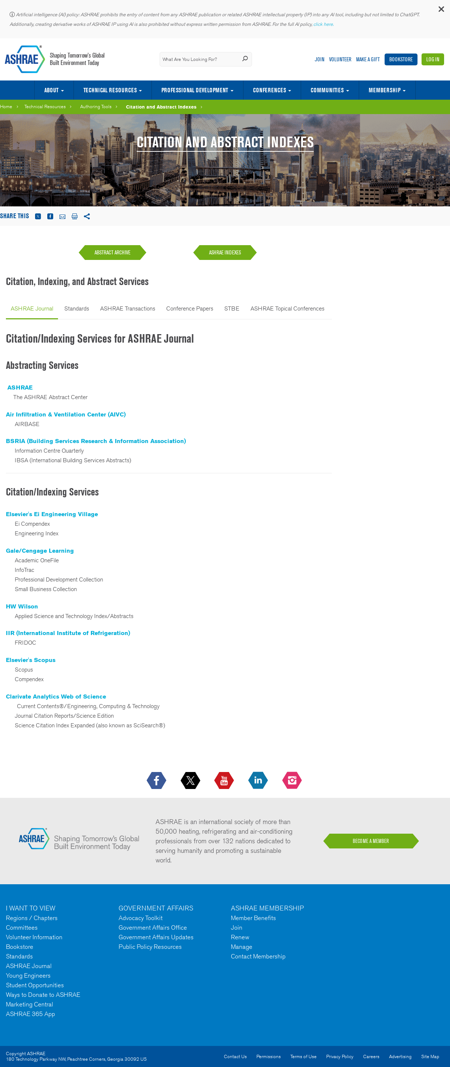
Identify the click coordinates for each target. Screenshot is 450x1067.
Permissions (268, 1056)
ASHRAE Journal (32, 308)
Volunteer (340, 59)
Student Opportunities (35, 985)
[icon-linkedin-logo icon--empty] (259, 781)
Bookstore (401, 59)
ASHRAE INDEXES (225, 252)
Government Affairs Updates (156, 937)
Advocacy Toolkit (141, 918)
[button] (440, 10)
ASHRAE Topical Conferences (287, 308)
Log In (432, 59)
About (51, 90)
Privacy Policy (340, 1056)
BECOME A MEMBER (371, 841)
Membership (384, 90)
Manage (241, 946)
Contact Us (235, 1056)
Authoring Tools (96, 106)
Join (319, 59)
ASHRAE (20, 387)
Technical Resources (110, 90)
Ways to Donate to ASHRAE (43, 994)
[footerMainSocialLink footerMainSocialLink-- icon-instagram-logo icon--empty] (293, 781)
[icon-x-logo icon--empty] (191, 781)
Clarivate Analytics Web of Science (56, 696)
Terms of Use (303, 1056)
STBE (231, 308)
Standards (76, 308)
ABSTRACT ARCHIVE (112, 252)
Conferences (269, 90)
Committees (22, 927)
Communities (327, 90)
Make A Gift (368, 59)
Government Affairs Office (153, 927)
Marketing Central (29, 1004)
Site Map (430, 1056)
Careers (371, 1056)
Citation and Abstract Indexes (161, 107)
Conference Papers (189, 308)
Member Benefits (253, 918)
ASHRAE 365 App (30, 1014)
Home (6, 106)
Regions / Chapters (32, 918)
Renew (240, 937)
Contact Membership (258, 956)
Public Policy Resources (150, 946)
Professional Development (194, 90)
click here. (324, 24)
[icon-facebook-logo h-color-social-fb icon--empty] (157, 781)
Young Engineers (28, 975)
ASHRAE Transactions (127, 308)
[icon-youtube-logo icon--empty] (225, 781)
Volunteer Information (34, 937)
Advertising (400, 1056)
